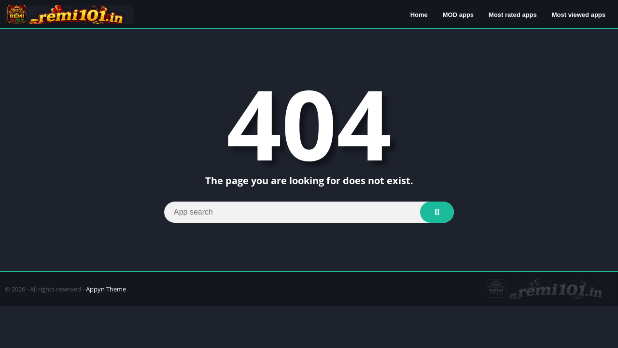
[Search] (309, 212)
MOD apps (458, 14)
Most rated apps (513, 14)
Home (419, 14)
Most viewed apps (578, 14)
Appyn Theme (106, 289)
